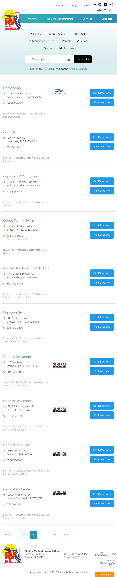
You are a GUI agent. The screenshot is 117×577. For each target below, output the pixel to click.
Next (66, 534)
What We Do (104, 10)
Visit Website (102, 102)
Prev (8, 534)
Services (87, 18)
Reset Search (79, 68)
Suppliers (107, 18)
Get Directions (102, 93)
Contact (86, 5)
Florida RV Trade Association (12, 20)
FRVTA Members (101, 553)
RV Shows (32, 18)
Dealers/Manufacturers (60, 18)
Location (62, 68)
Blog (74, 5)
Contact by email (17, 239)
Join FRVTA (60, 5)
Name (49, 68)
